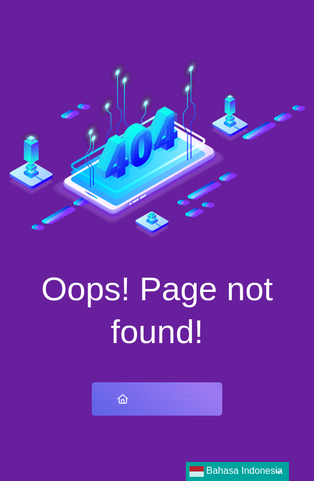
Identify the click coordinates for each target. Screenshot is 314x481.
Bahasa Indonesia (236, 471)
